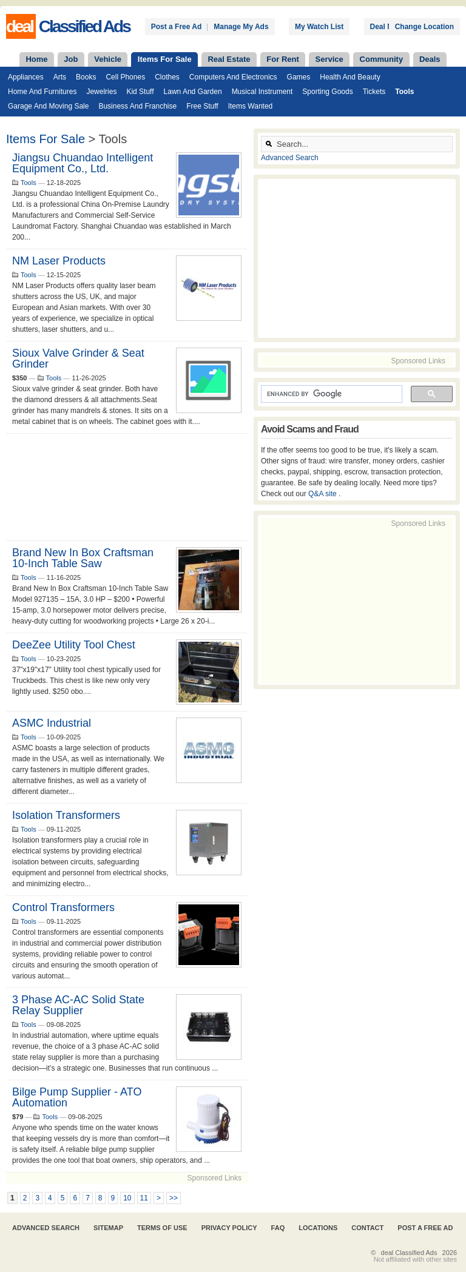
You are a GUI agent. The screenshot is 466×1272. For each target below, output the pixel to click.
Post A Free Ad (425, 1227)
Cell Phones (125, 77)
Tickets (374, 91)
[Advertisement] (126, 487)
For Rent (282, 59)
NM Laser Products (59, 261)
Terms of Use (162, 1227)
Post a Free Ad (176, 26)
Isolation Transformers (66, 815)
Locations (318, 1227)
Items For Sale (165, 59)
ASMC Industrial (51, 723)
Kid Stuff (140, 91)
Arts (59, 77)
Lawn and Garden (193, 91)
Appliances (26, 77)
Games (299, 77)
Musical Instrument (262, 91)
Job (71, 59)
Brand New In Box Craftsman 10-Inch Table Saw (83, 558)
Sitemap (108, 1227)
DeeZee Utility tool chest (73, 645)
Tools (404, 91)
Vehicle (107, 59)
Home (36, 59)
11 (144, 1198)
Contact (367, 1227)
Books (86, 77)
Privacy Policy (229, 1227)
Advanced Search (290, 157)
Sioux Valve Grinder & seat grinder (78, 358)
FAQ (278, 1227)
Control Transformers (63, 907)
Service (329, 59)
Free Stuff (202, 106)
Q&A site (323, 494)
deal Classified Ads (409, 1252)
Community (382, 59)
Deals (430, 59)
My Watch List (319, 26)
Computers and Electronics (233, 77)
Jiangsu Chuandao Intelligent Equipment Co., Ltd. (82, 163)
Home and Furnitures (42, 91)
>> (173, 1198)
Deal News (388, 26)
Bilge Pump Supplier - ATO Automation (76, 1097)
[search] (330, 394)
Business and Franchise (137, 106)
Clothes (167, 77)
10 (127, 1198)
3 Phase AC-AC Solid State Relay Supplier (78, 1005)
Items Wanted (250, 106)
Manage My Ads (241, 26)
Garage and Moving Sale (48, 106)
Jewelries (101, 91)
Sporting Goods (327, 91)
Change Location (424, 26)
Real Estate (229, 59)
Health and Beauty (350, 77)
